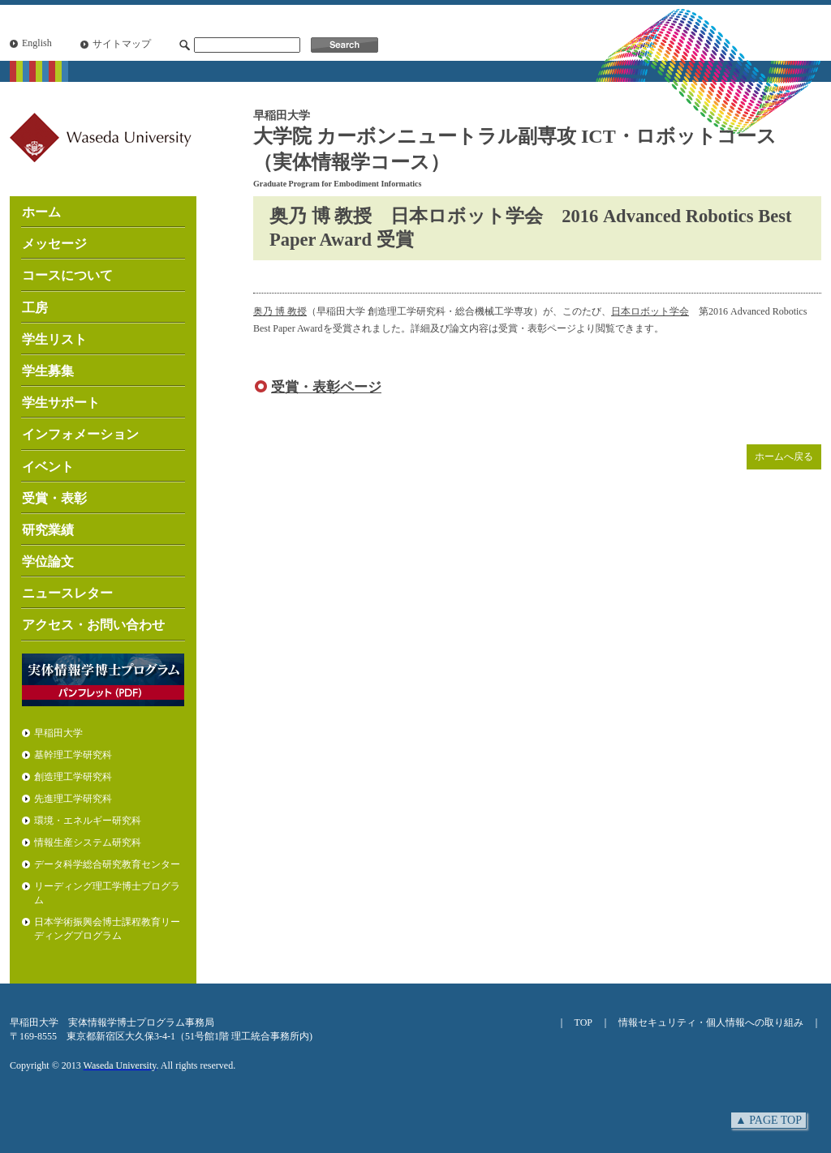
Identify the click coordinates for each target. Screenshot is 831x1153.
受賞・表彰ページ (326, 387)
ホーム (41, 212)
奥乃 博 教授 (280, 311)
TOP (583, 1022)
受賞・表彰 (54, 498)
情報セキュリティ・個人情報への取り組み (710, 1022)
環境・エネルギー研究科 (87, 820)
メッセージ (54, 244)
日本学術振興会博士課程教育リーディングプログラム (107, 928)
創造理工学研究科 (73, 776)
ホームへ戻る (784, 456)
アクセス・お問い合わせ (93, 625)
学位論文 (48, 561)
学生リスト (54, 339)
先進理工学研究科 (73, 798)
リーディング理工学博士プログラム (107, 893)
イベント (48, 467)
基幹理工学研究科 (73, 755)
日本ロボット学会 (650, 311)
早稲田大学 (58, 733)
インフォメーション (80, 434)
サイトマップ (122, 43)
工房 (35, 308)
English (37, 43)
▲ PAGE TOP (768, 1120)
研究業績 (48, 530)
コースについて (67, 275)
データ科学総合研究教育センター (107, 864)
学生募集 (48, 371)
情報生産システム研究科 (87, 842)
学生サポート (61, 402)
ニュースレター (67, 593)
